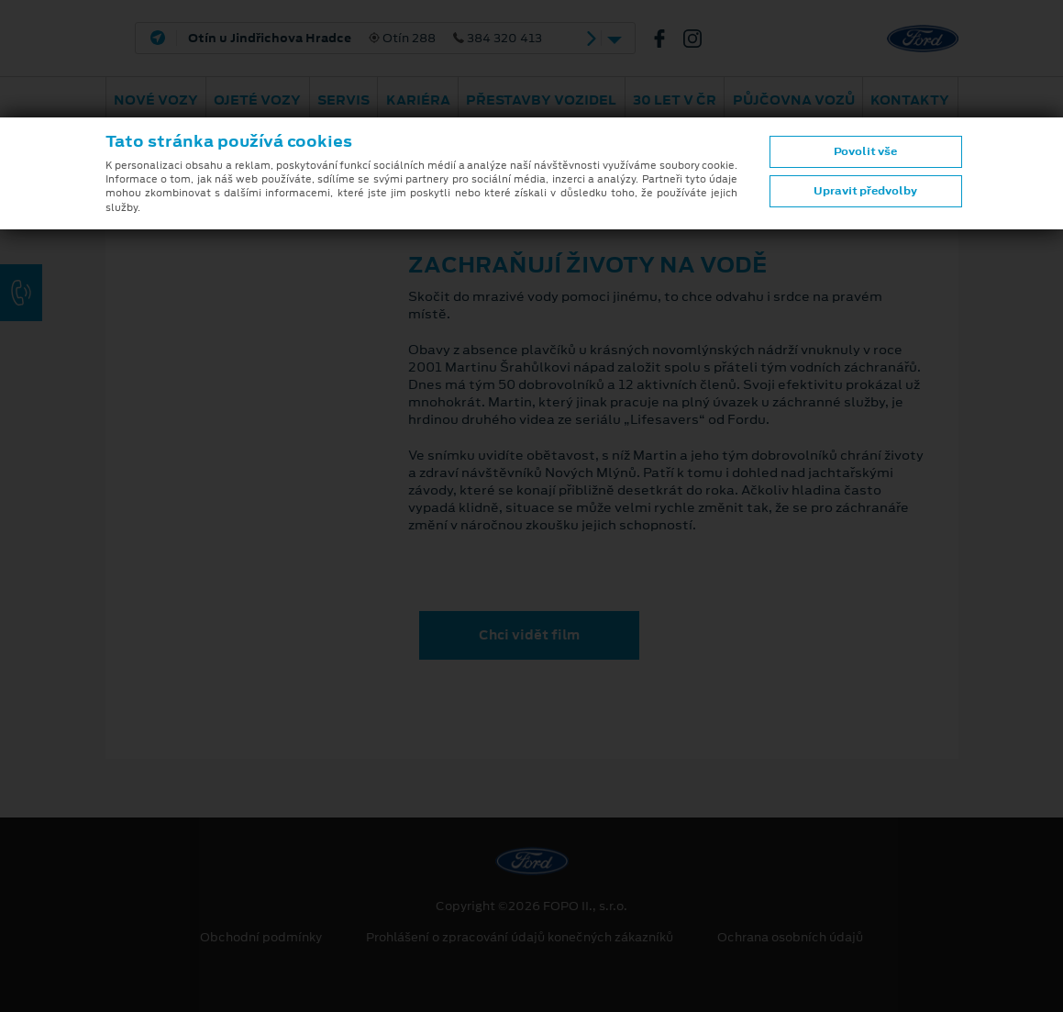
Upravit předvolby (865, 190)
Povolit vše (865, 151)
